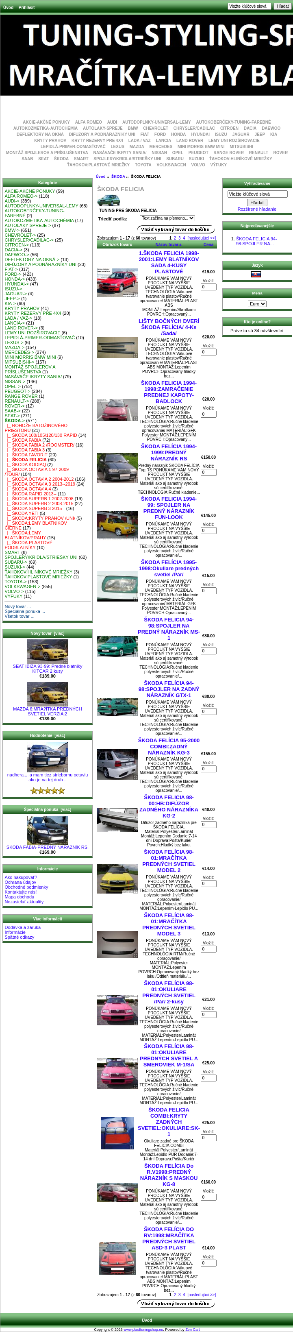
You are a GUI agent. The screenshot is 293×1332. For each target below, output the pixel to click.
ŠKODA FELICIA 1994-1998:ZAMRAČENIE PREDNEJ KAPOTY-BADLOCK (169, 392)
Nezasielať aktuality (23, 901)
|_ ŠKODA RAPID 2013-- (30, 493)
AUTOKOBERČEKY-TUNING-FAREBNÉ (233, 122)
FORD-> (12, 274)
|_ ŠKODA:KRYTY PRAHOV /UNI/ (39, 518)
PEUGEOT (198, 152)
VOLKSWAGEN (171, 165)
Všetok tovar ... (19, 616)
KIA (273, 134)
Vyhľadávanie (257, 183)
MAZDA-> (14, 347)
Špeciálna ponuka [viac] (48, 809)
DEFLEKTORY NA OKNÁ (40, 134)
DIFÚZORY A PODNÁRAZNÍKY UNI (102, 134)
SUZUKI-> (14, 567)
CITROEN (229, 128)
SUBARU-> (15, 562)
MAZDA (137, 146)
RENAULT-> (16, 401)
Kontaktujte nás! (20, 891)
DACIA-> (13, 249)
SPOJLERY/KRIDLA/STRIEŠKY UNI (127, 159)
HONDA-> (14, 279)
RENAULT (258, 152)
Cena (208, 244)
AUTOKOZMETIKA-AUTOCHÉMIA (45, 128)
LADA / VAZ (139, 140)
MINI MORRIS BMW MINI (201, 146)
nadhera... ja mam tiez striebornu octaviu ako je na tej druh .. (47, 775)
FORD (160, 134)
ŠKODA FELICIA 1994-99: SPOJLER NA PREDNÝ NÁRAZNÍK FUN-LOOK (169, 508)
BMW (133, 128)
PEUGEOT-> (17, 391)
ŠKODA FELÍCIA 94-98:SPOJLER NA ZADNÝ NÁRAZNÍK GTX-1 (169, 689)
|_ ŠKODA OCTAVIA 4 (27, 488)
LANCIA (163, 140)
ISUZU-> (13, 288)
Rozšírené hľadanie (257, 209)
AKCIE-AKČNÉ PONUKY (46, 122)
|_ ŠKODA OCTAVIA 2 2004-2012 (39, 479)
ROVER (280, 152)
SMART (81, 159)
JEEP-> (12, 298)
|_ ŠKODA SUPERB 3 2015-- (34, 508)
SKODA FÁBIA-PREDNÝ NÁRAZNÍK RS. (48, 845)
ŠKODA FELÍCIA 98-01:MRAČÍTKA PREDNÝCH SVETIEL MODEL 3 (168, 924)
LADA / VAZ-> (18, 318)
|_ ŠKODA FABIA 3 (24, 449)
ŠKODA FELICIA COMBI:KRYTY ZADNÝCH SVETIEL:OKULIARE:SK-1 (169, 1122)
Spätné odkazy (19, 937)
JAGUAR (241, 134)
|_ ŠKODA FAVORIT (25, 454)
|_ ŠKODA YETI (21, 513)
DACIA (250, 128)
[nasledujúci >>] (201, 238)
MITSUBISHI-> (19, 362)
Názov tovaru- (169, 244)
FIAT (145, 134)
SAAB (27, 159)
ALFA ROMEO (88, 122)
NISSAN (159, 152)
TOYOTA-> (15, 581)
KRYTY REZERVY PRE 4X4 (97, 140)
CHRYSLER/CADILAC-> (29, 240)
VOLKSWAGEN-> (22, 586)
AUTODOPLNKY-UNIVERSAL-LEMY (156, 122)
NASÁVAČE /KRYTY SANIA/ (120, 152)
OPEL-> (12, 386)
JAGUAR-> (15, 293)
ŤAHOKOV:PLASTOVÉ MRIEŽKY (98, 165)
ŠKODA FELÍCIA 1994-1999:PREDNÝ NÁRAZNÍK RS (169, 452)
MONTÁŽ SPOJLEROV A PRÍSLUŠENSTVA (47, 152)
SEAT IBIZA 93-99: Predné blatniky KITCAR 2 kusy (47, 667)
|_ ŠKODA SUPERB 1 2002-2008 (38, 498)
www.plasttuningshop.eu (143, 1330)
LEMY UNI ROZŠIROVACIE (234, 140)
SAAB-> (12, 410)
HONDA (178, 134)
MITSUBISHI (241, 146)
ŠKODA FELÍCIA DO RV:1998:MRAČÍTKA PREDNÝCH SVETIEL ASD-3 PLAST (168, 1238)
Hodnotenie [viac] (47, 735)
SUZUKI (196, 159)
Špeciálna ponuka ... (24, 611)
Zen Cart (192, 1330)
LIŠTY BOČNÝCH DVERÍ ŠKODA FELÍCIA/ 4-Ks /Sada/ (169, 327)
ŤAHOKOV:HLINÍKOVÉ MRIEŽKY (240, 159)
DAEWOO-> (16, 254)
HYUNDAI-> (16, 283)
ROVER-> (14, 405)
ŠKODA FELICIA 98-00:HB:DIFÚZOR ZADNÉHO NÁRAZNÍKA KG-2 (168, 806)
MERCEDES (161, 146)
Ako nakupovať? (20, 877)
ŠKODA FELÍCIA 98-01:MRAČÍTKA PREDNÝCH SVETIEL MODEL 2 (168, 861)
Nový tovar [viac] (47, 633)
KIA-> (10, 303)
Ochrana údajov (20, 882)
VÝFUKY (219, 165)
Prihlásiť (27, 7)
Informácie (14, 932)
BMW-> (12, 230)
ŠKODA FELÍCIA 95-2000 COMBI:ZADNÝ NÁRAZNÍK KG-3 (169, 746)
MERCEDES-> (19, 352)
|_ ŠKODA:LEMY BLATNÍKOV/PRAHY (25, 535)
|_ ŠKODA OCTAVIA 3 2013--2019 (39, 484)
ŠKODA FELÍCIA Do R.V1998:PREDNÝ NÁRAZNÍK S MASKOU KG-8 (169, 1175)
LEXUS (117, 146)
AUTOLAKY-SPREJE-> (27, 225)
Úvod (8, 7)
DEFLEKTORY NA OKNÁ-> (31, 259)
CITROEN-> (16, 244)
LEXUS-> (13, 342)
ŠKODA (118, 176)
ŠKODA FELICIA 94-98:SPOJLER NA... (256, 241)
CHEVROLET (155, 128)
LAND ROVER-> (21, 327)
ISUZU (221, 134)
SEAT (43, 159)
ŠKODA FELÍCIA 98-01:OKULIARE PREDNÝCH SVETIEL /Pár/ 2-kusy (168, 992)
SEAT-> (12, 415)
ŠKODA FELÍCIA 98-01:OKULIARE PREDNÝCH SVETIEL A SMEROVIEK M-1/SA (169, 1055)
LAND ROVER (189, 140)
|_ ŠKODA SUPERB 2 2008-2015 (38, 503)
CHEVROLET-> (20, 235)
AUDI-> (11, 200)
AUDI (112, 122)
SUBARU (175, 159)
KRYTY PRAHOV (50, 140)
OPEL (177, 152)
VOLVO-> (14, 591)
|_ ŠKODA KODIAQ (25, 464)
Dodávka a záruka (22, 927)
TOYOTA (143, 165)
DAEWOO (271, 128)
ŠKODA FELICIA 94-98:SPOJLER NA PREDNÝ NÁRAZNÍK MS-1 (169, 629)
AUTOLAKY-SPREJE (103, 128)
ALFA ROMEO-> (20, 196)
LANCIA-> (14, 322)
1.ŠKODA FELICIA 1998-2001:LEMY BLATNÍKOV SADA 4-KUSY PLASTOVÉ (169, 262)
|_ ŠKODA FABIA (22, 440)
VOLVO (198, 165)
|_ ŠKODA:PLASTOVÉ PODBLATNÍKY (28, 545)
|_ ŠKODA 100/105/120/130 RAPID (40, 435)
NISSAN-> (14, 381)
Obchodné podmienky (26, 887)
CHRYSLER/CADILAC (194, 128)
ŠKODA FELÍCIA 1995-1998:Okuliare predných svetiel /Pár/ (169, 568)
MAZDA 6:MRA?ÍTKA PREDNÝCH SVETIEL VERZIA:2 (47, 709)
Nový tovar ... (17, 606)
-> (14, 420)
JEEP (260, 134)
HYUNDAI (200, 134)
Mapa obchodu (19, 896)
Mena (257, 293)
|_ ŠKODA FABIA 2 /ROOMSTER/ (39, 445)
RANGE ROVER (229, 152)
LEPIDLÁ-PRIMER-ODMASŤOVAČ (73, 146)
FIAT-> (11, 269)
